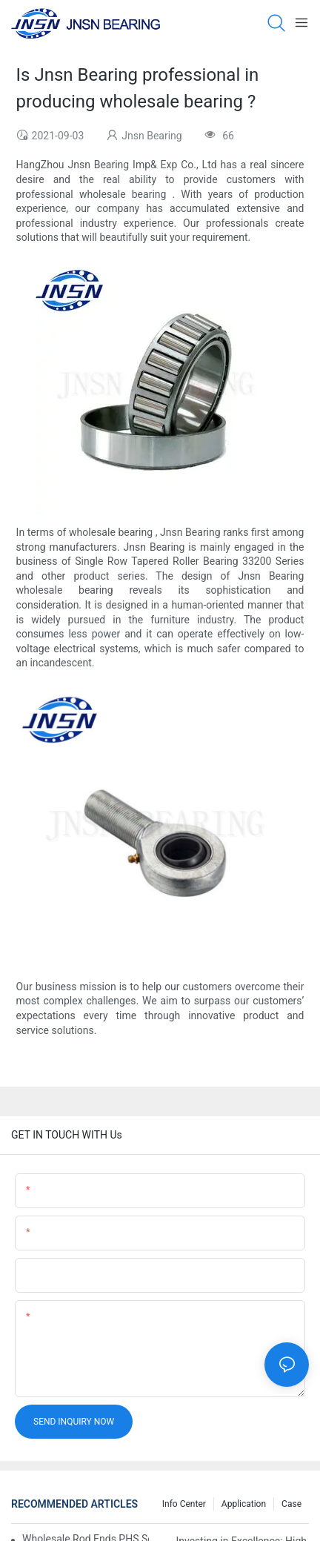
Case (291, 1504)
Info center (184, 1504)
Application (243, 1504)
